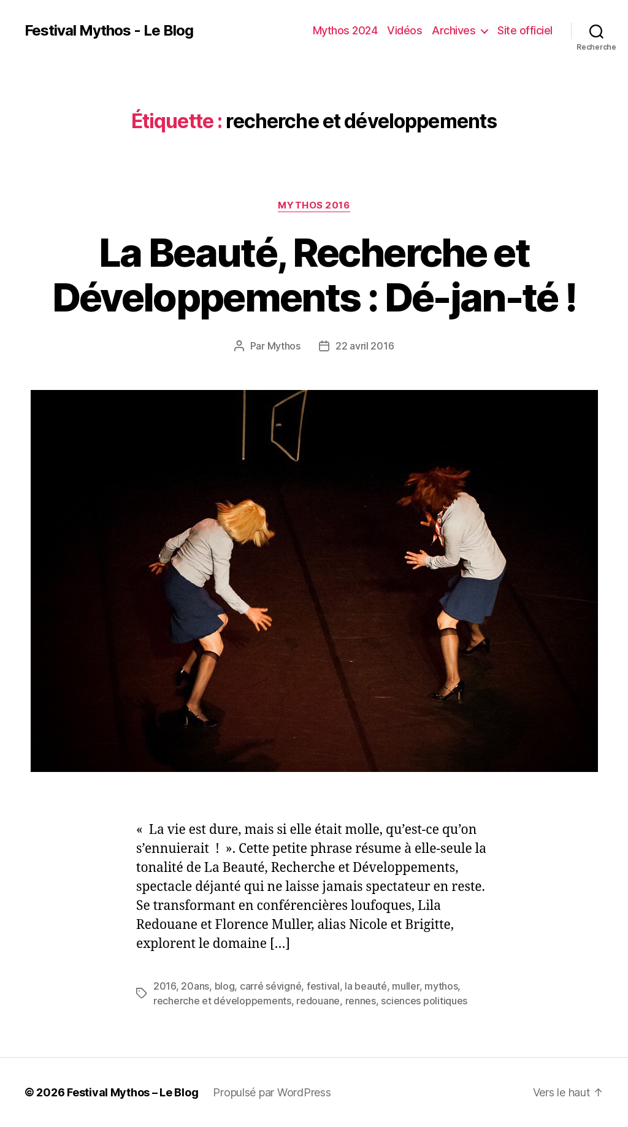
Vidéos (404, 30)
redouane (318, 1001)
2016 (164, 986)
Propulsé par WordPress (272, 1092)
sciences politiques (424, 1001)
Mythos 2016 (314, 205)
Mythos (284, 346)
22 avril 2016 (364, 346)
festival (323, 986)
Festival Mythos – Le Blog (132, 1092)
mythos (441, 986)
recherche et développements (222, 1001)
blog (225, 986)
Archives (453, 30)
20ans (195, 986)
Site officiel (525, 30)
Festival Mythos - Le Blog (109, 30)
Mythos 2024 (345, 30)
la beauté (366, 986)
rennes (360, 1001)
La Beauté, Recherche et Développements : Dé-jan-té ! (314, 275)
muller (405, 986)
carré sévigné (271, 986)
